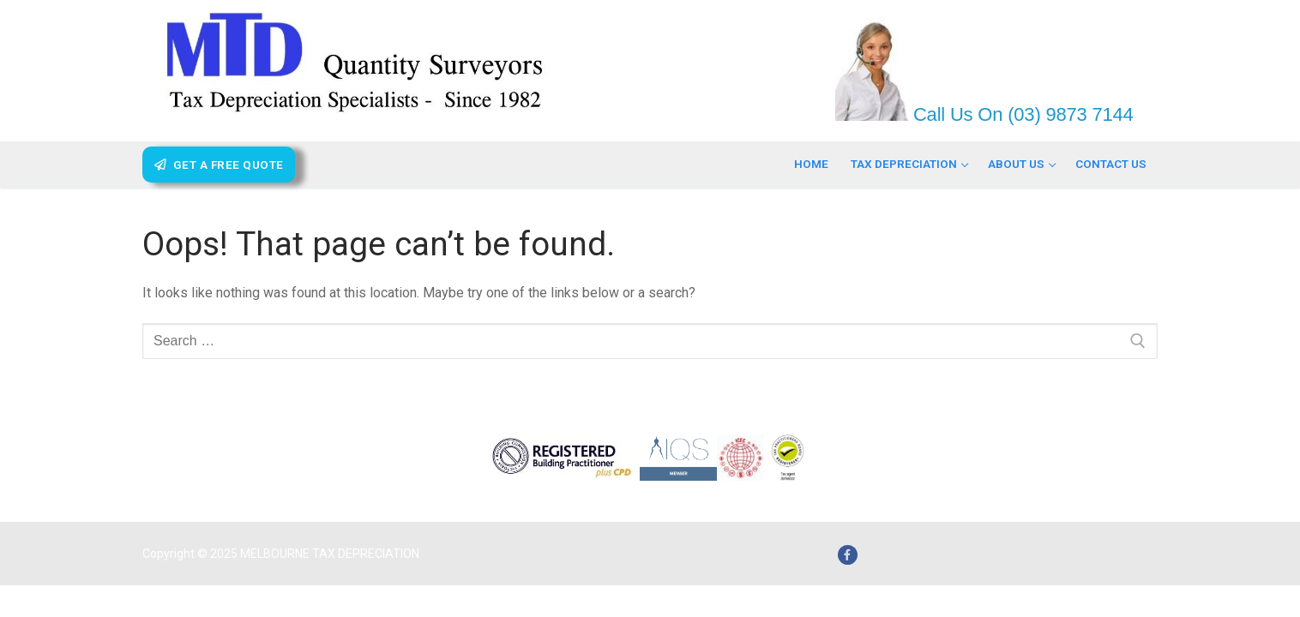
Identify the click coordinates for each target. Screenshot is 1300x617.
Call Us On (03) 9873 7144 (1021, 114)
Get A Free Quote (219, 164)
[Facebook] (848, 555)
